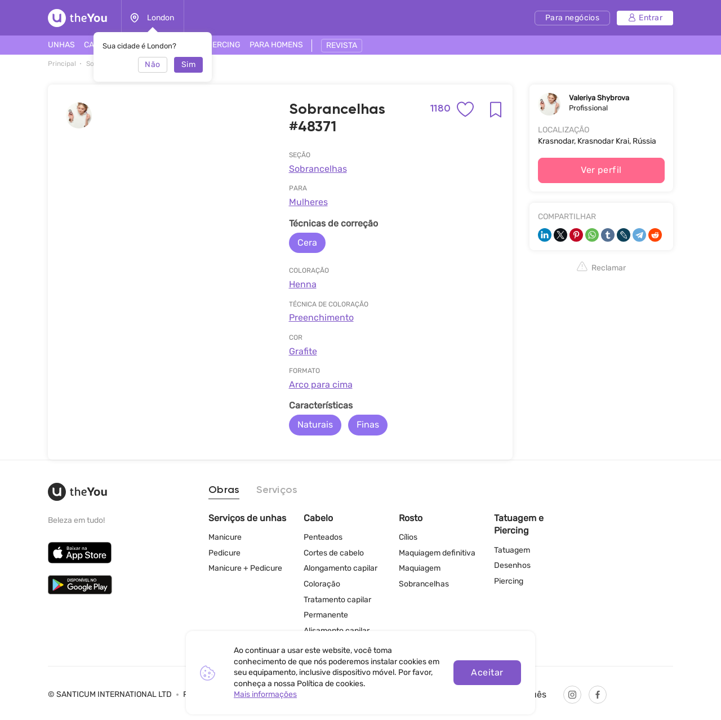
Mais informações (265, 694)
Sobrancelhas (318, 168)
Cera (307, 242)
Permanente (326, 615)
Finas (368, 424)
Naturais (315, 424)
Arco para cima (321, 384)
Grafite (303, 351)
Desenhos (512, 565)
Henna (303, 284)
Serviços (276, 490)
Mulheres (308, 202)
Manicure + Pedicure (245, 568)
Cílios (408, 537)
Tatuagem (512, 550)
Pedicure (224, 553)
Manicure (225, 537)
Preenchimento (321, 317)
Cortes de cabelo (334, 553)
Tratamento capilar (337, 600)
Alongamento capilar (340, 568)
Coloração (322, 584)
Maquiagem (419, 568)
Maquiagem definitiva (437, 553)
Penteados (323, 537)
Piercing (508, 581)
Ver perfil (601, 170)
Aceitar (487, 672)
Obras (223, 490)
